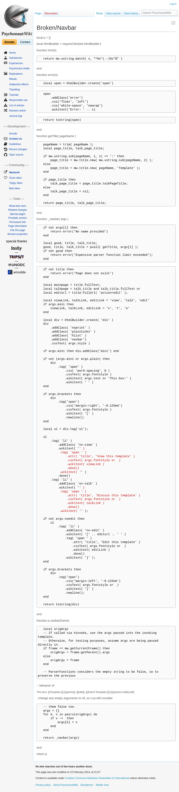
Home (12, 52)
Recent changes (18, 149)
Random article (17, 110)
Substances (15, 57)
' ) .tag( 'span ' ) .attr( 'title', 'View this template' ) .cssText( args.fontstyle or (86, 460)
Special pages (17, 214)
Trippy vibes (15, 183)
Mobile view (102, 785)
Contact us (15, 138)
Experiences (16, 63)
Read (99, 13)
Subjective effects (19, 84)
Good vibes (15, 177)
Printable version (17, 218)
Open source (16, 154)
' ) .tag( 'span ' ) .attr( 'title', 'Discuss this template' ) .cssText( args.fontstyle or (89, 499)
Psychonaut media (19, 68)
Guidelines (15, 144)
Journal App (15, 116)
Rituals (13, 79)
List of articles (16, 105)
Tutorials (14, 94)
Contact (25, 42)
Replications (16, 73)
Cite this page (17, 230)
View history (131, 13)
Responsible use (18, 100)
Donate (9, 42)
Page (38, 13)
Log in (173, 3)
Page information (17, 226)
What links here (17, 206)
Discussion (50, 13)
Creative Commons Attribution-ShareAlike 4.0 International (97, 778)
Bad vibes (14, 188)
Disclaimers (86, 785)
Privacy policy (43, 785)
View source (113, 13)
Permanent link (17, 222)
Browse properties (17, 234)
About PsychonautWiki (65, 785)
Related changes (17, 209)
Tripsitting (14, 89)
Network (14, 172)
